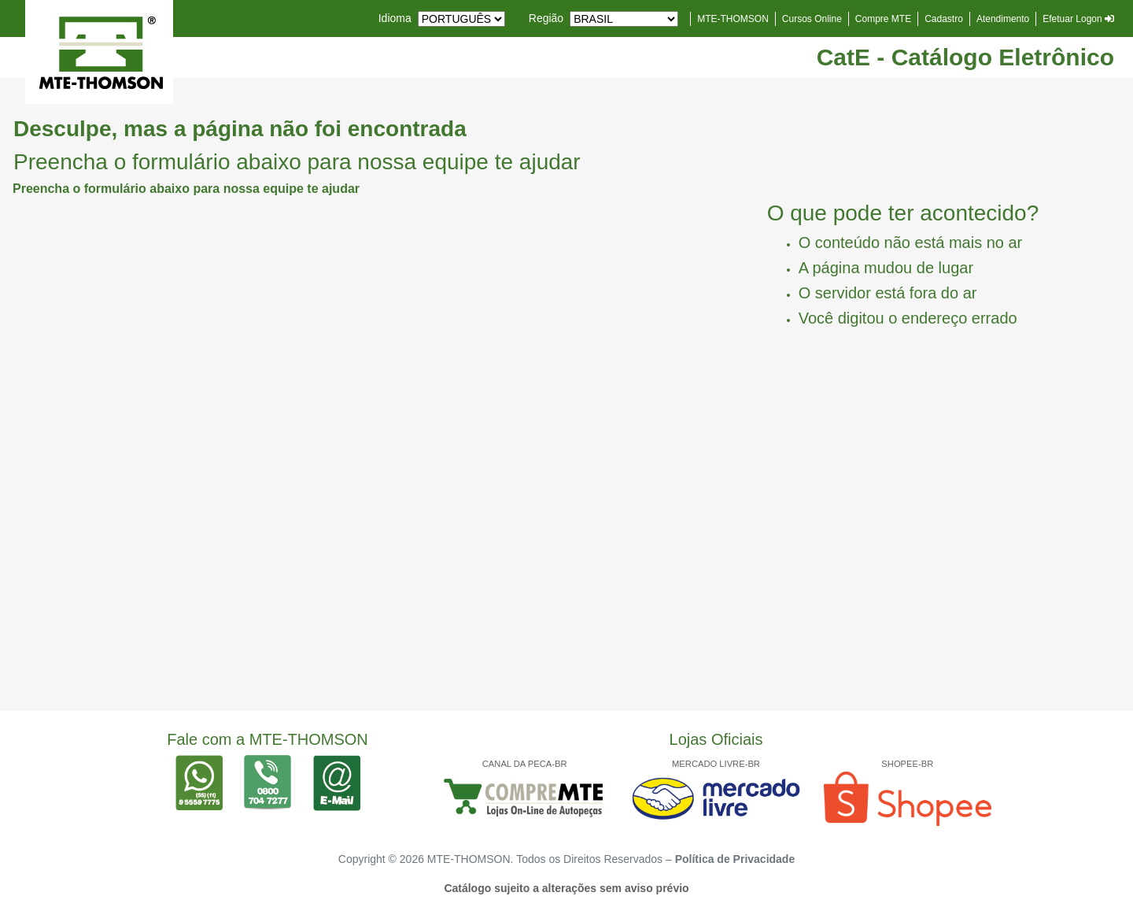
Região (546, 18)
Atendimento (1002, 18)
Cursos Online (812, 18)
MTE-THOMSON (733, 18)
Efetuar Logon (1078, 18)
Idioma (394, 18)
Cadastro (943, 18)
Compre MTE (883, 18)
